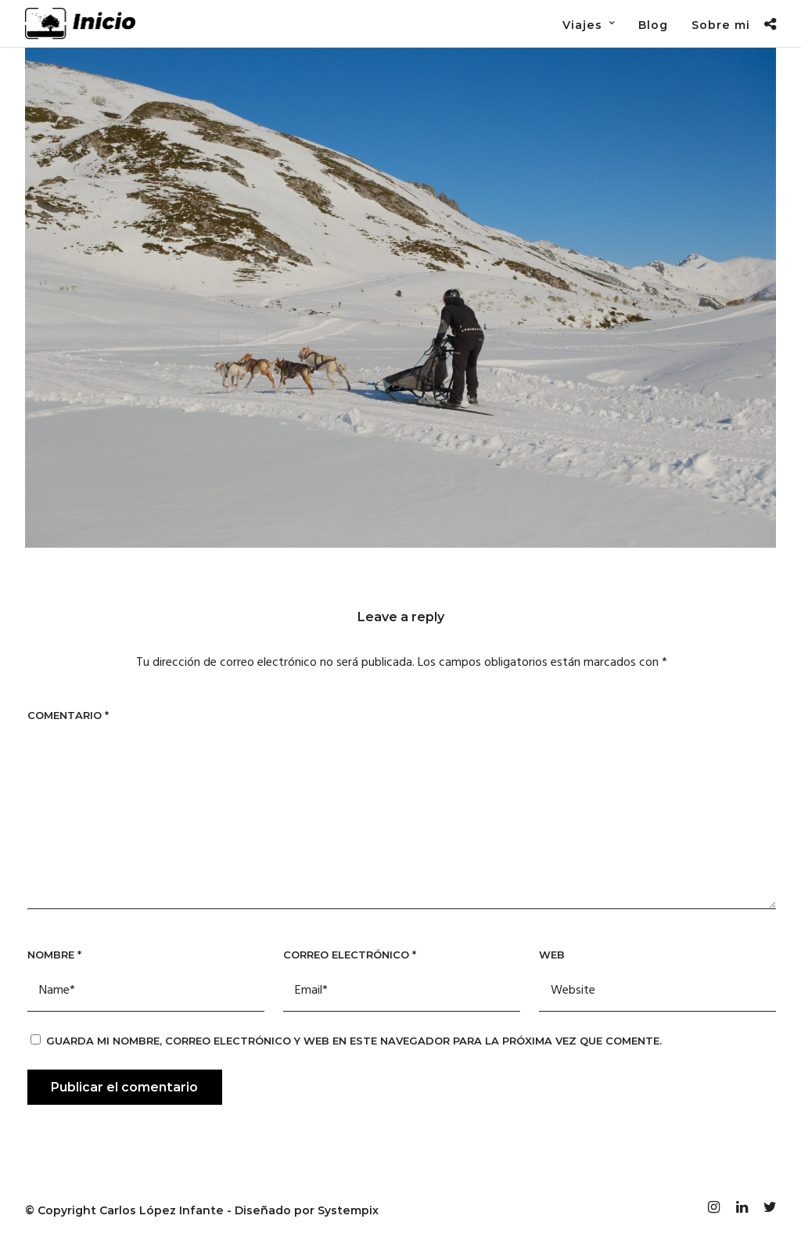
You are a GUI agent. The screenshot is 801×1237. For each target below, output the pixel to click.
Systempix (348, 1210)
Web (552, 954)
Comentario (68, 715)
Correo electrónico (349, 954)
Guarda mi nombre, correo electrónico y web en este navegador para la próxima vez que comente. (354, 1040)
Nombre (54, 954)
